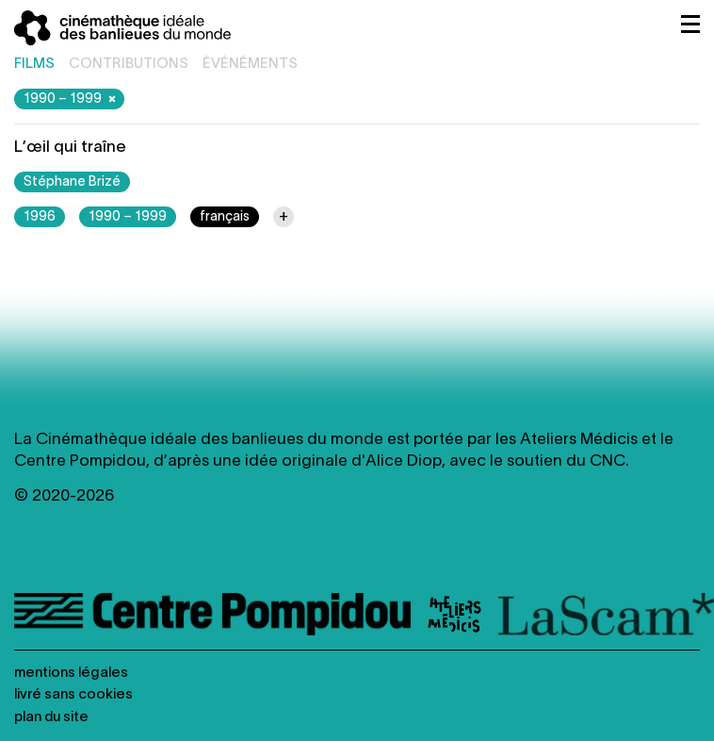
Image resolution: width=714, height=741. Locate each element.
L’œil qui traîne (70, 147)
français (225, 217)
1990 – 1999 (72, 99)
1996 (40, 217)
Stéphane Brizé (72, 182)
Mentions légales (71, 673)
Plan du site (51, 717)
